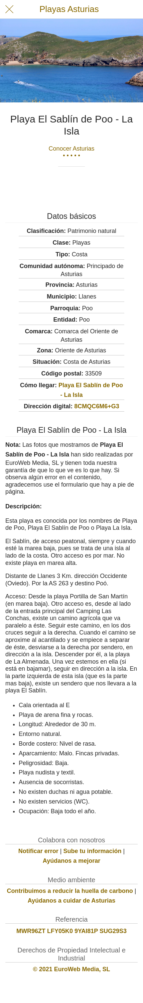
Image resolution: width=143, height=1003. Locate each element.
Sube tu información (92, 851)
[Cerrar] (9, 9)
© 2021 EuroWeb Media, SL (71, 969)
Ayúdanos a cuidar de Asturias (72, 900)
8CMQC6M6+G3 (96, 406)
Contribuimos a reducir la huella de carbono (70, 891)
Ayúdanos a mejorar (71, 860)
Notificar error (38, 851)
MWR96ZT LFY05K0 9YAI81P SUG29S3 (71, 931)
